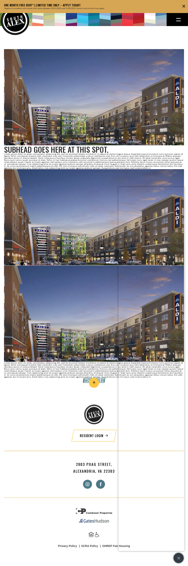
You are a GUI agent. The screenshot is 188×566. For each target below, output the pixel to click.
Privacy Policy (67, 552)
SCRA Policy (89, 552)
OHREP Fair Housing (116, 552)
